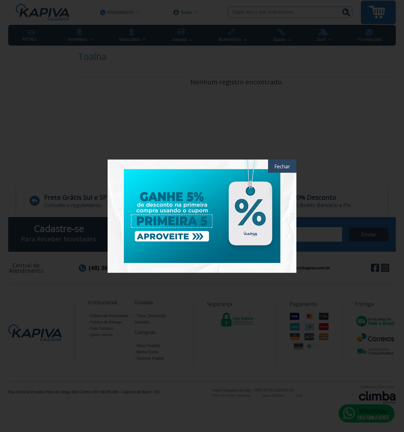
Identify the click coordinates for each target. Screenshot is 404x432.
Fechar (282, 166)
